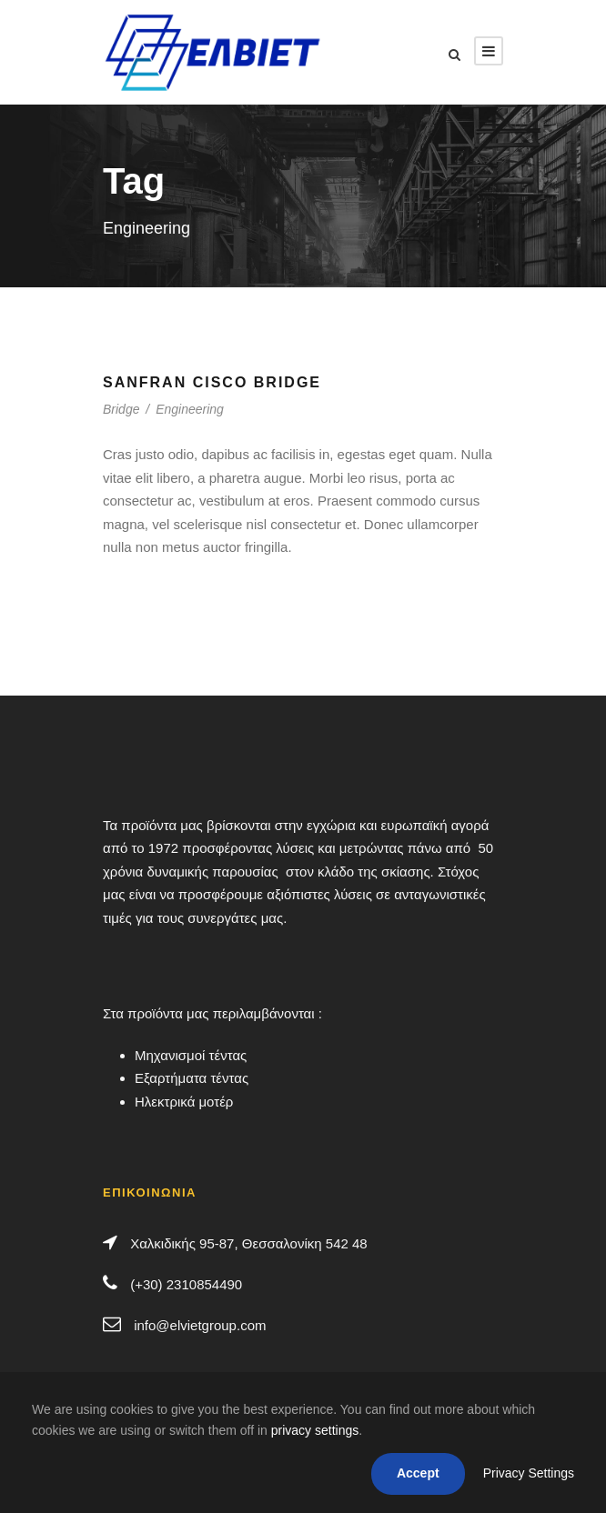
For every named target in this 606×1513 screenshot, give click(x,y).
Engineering (190, 409)
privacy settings (315, 1430)
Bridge (121, 409)
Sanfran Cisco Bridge (212, 382)
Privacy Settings (528, 1473)
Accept (418, 1473)
